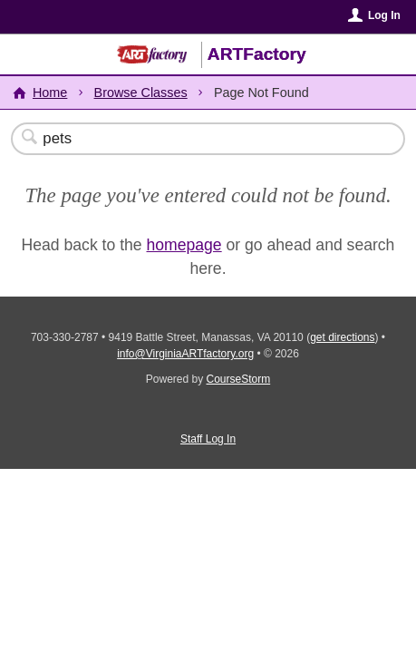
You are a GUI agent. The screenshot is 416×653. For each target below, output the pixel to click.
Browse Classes (141, 92)
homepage (184, 245)
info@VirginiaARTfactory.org (185, 353)
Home (50, 92)
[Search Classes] (198, 138)
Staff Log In (208, 439)
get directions (342, 337)
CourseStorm (239, 379)
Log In (384, 15)
